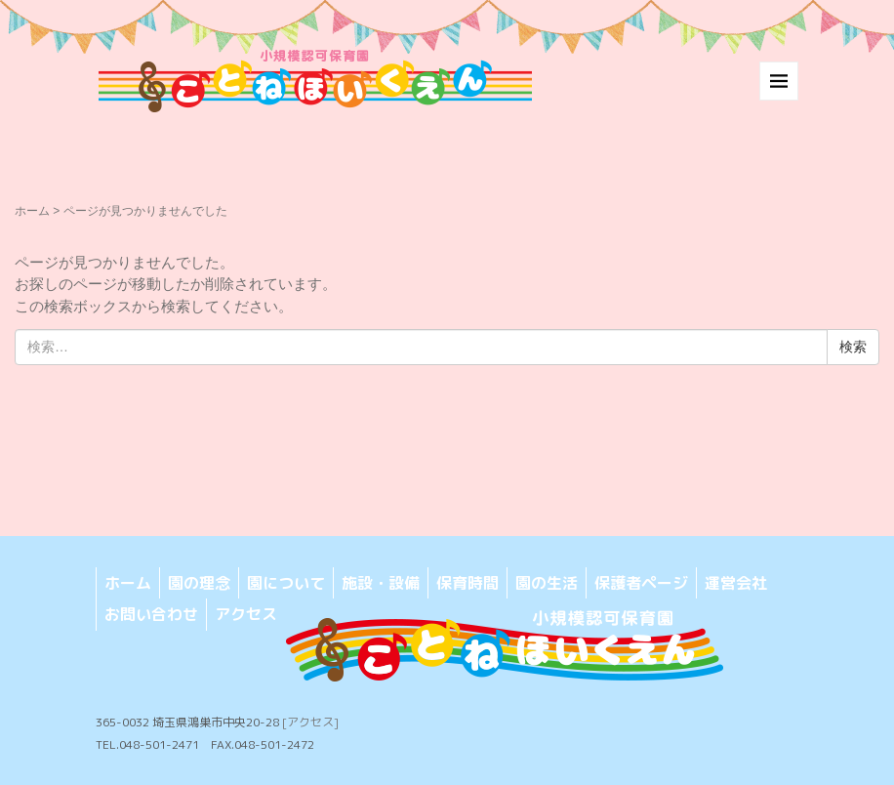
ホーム (32, 211)
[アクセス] (310, 722)
